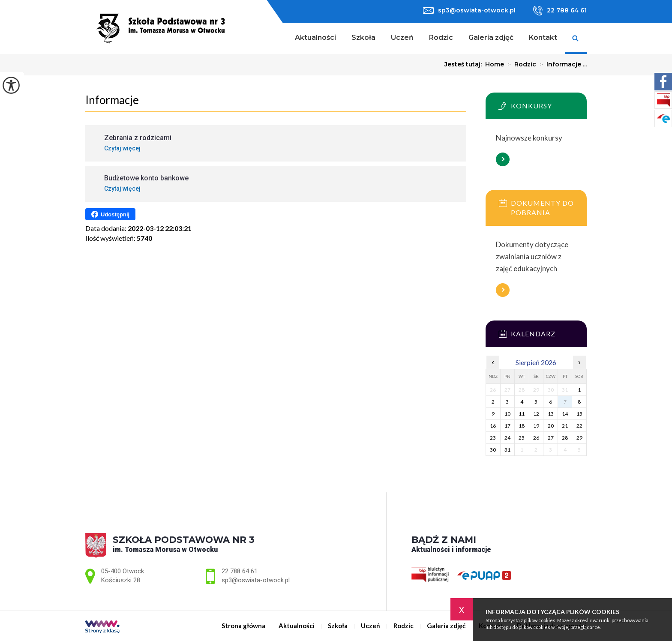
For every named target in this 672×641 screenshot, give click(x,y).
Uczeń (402, 37)
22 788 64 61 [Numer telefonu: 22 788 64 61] (240, 571)
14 (565, 413)
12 (536, 413)
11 (522, 413)
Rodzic (441, 37)
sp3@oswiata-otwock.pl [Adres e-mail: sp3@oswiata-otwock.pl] (256, 580)
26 (536, 437)
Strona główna (276, 38)
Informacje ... (561, 64)
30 (493, 449)
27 (551, 437)
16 (493, 425)
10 (507, 413)
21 (565, 425)
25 (522, 437)
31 (507, 449)
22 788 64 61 (560, 11)
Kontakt (543, 37)
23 (493, 437)
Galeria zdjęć (490, 37)
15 (579, 413)
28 (565, 437)
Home (494, 64)
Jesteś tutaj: (464, 64)
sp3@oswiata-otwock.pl (469, 10)
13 (551, 413)
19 (536, 425)
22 (579, 425)
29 (579, 437)
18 (522, 425)
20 (551, 425)
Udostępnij (110, 214)
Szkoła (363, 37)
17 (507, 425)
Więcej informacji (503, 159)
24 (507, 437)
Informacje (112, 100)
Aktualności (315, 37)
